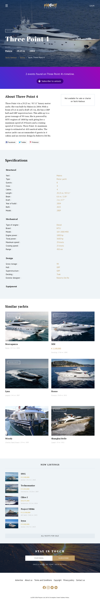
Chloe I (24, 497)
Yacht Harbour (50, 6)
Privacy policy (68, 580)
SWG (23, 473)
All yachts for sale (50, 536)
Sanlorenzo (24, 503)
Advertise (19, 580)
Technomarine (28, 485)
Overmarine (25, 492)
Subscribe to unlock (51, 81)
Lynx (7, 391)
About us (28, 580)
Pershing (54, 352)
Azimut (23, 480)
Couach (53, 442)
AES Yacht (24, 515)
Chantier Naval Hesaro (12, 442)
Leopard (7, 395)
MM (53, 344)
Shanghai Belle (59, 438)
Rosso (54, 391)
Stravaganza (11, 344)
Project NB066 (27, 509)
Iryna (23, 520)
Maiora (8, 50)
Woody (8, 438)
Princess (54, 395)
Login (92, 6)
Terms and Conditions (43, 580)
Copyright (58, 580)
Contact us (80, 580)
